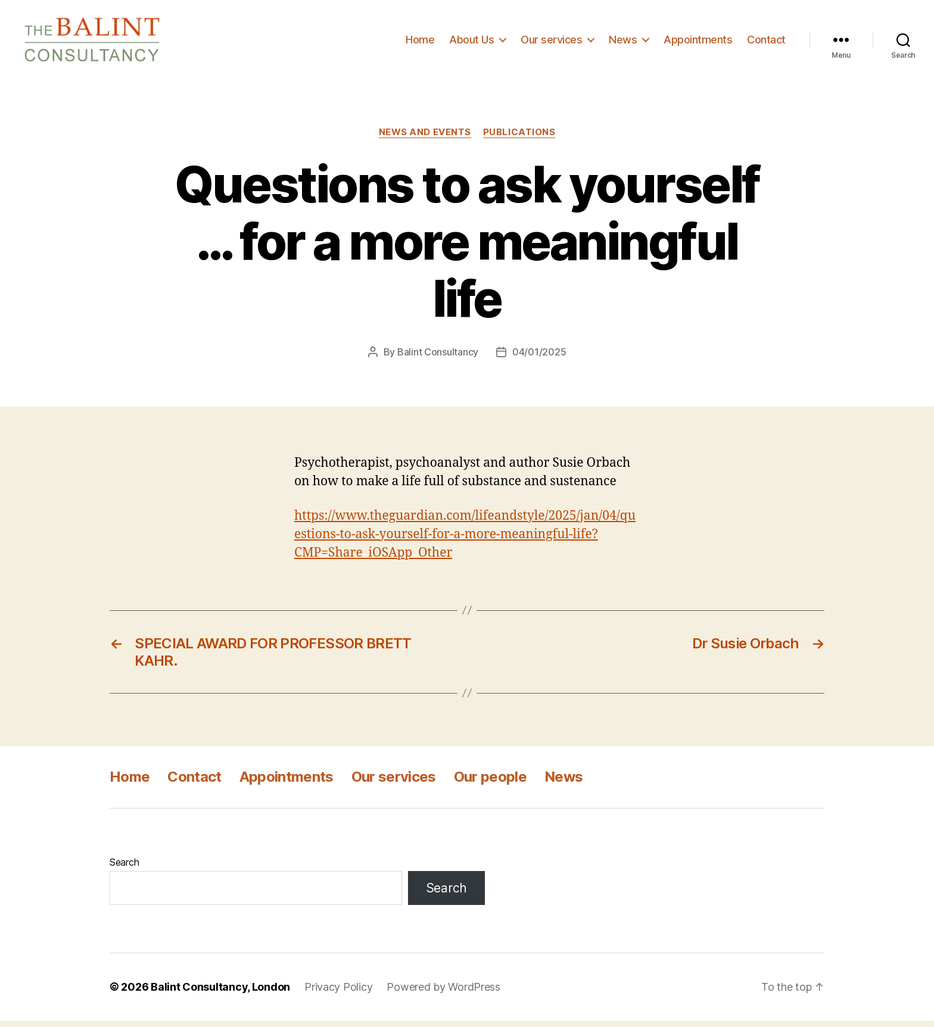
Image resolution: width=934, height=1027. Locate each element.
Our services (551, 42)
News (623, 42)
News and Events (425, 138)
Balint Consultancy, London (220, 993)
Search (124, 869)
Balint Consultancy (437, 359)
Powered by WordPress (443, 993)
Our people (490, 783)
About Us (471, 42)
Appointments (698, 42)
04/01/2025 (539, 359)
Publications (519, 138)
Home (420, 42)
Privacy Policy (338, 993)
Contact (766, 42)
